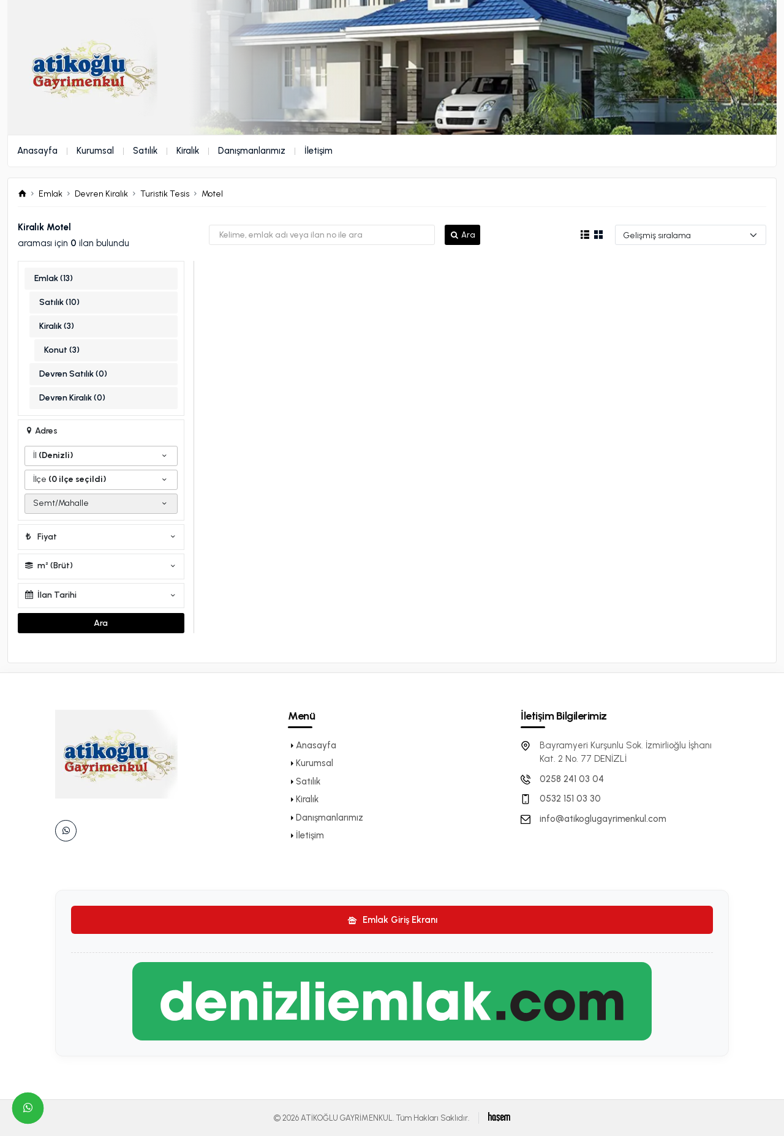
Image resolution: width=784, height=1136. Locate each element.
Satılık (145, 150)
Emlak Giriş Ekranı (392, 919)
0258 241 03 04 (572, 778)
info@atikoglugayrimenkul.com (603, 818)
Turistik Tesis (164, 194)
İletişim (318, 150)
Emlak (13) (53, 278)
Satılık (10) (59, 302)
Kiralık (187, 150)
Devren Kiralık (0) (72, 398)
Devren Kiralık (101, 194)
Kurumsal (95, 150)
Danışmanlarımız (251, 150)
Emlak (50, 194)
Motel (212, 194)
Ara (462, 234)
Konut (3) (62, 350)
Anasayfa (37, 150)
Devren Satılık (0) (73, 374)
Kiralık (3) (56, 326)
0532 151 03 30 (570, 798)
